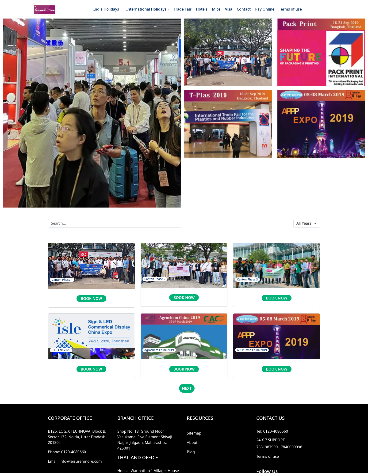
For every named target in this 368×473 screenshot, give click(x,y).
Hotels (201, 9)
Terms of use (290, 9)
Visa (228, 9)
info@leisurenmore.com (81, 461)
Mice (216, 9)
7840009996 (291, 447)
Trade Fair (183, 9)
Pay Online (264, 9)
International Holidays (146, 9)
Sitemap (194, 433)
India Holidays (106, 9)
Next (187, 388)
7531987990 (267, 447)
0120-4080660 (73, 451)
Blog (191, 451)
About (192, 442)
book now (91, 298)
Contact (244, 9)
